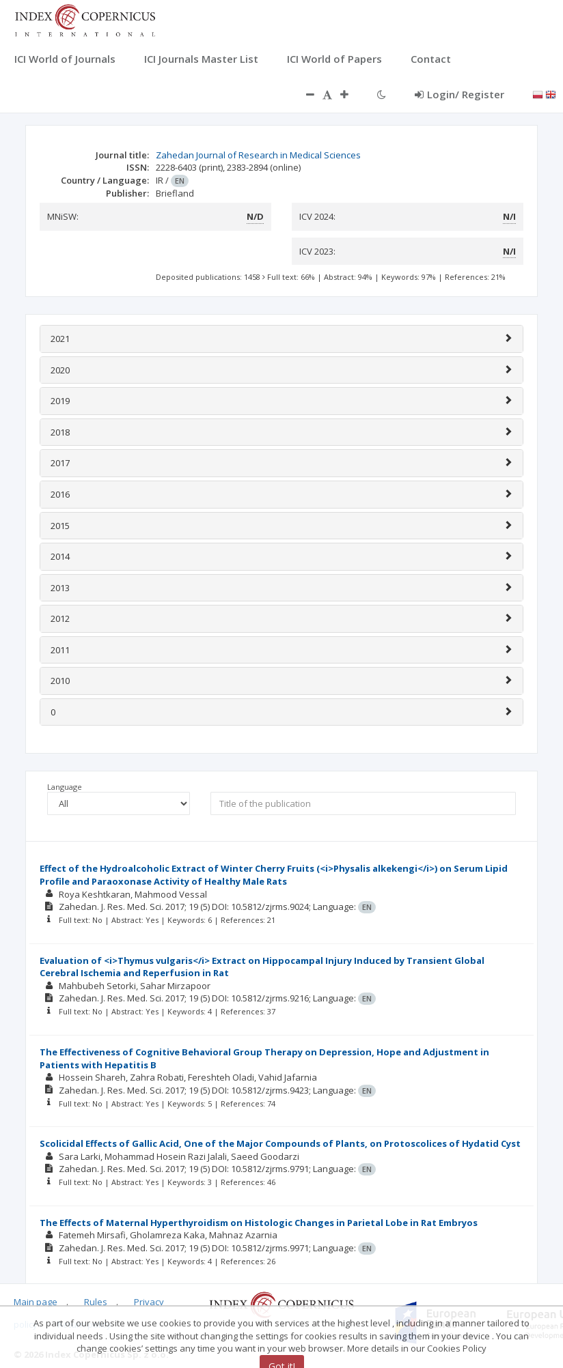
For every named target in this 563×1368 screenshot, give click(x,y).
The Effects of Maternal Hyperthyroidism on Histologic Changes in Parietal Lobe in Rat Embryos (259, 1222)
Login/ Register (459, 94)
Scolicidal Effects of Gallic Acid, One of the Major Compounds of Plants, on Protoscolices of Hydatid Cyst (280, 1143)
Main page (35, 1302)
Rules (95, 1302)
